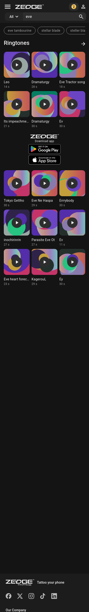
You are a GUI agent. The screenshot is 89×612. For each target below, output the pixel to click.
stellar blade (51, 30)
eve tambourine (20, 30)
